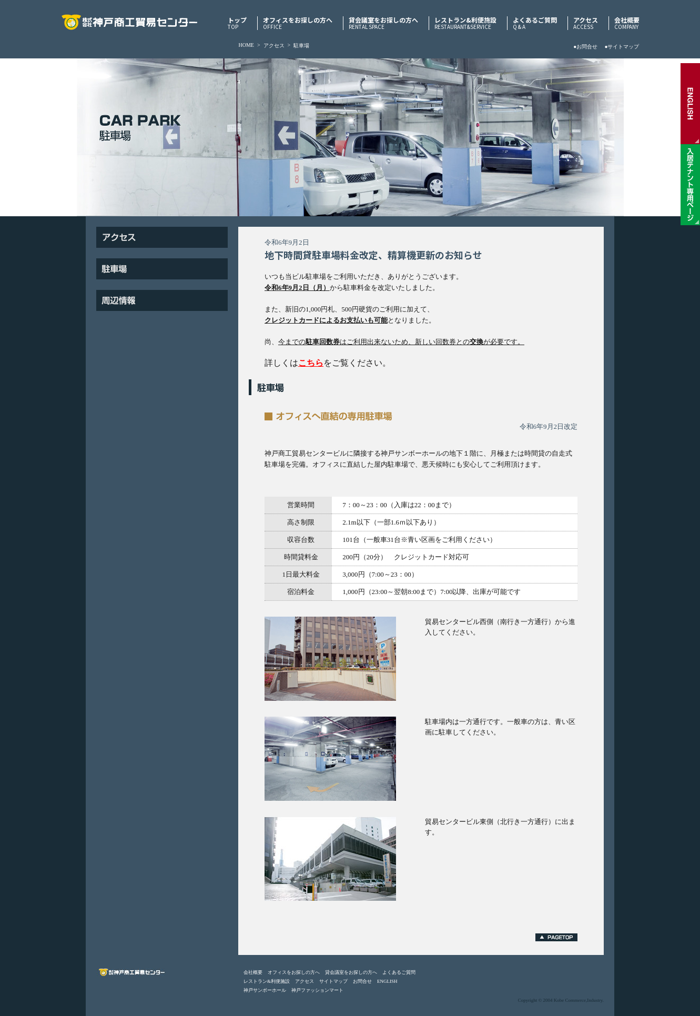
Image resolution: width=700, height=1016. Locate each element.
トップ (237, 23)
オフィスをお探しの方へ (297, 23)
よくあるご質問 (535, 23)
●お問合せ (585, 46)
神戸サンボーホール (265, 990)
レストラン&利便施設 (465, 23)
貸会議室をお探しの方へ (383, 23)
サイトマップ (333, 981)
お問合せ (362, 981)
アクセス (585, 23)
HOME (246, 45)
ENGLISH (387, 981)
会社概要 (627, 23)
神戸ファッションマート (317, 990)
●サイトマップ (621, 46)
